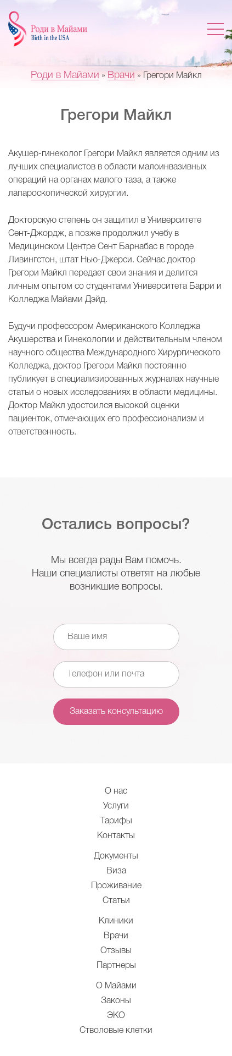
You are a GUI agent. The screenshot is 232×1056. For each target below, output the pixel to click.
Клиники (116, 921)
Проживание (116, 886)
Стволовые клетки (116, 1031)
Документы (116, 856)
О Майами (116, 986)
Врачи (116, 936)
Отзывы (116, 951)
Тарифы (116, 821)
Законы (116, 1001)
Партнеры (116, 966)
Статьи (116, 901)
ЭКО (116, 1016)
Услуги (116, 806)
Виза (116, 871)
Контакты (116, 836)
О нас (116, 791)
